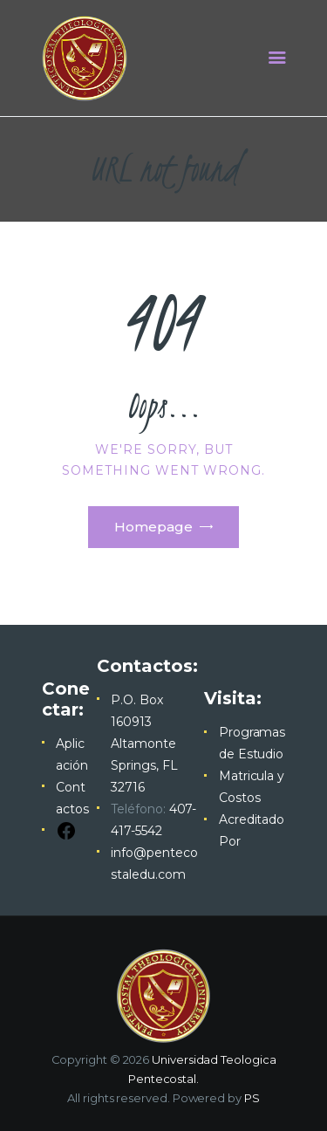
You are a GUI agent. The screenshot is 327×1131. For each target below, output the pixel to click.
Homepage (153, 526)
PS (252, 1098)
